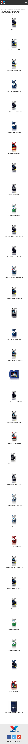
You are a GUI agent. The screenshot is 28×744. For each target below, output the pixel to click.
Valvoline (3, 7)
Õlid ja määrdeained (10, 7)
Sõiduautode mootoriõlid (20, 7)
